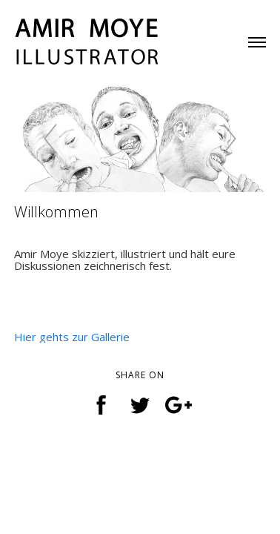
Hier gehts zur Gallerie (72, 336)
